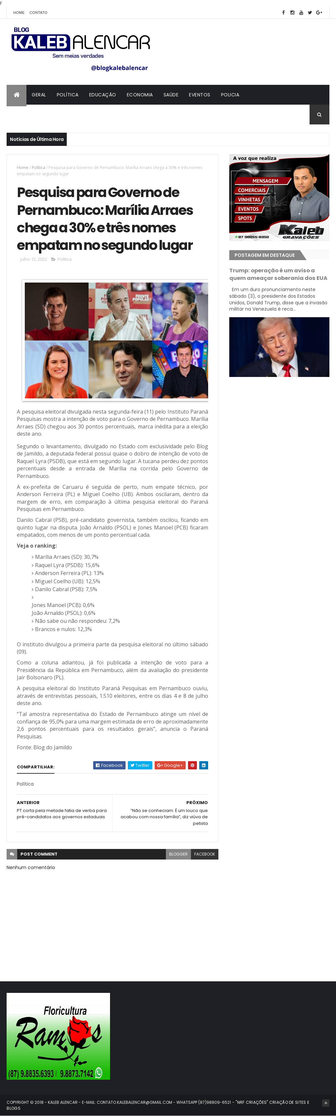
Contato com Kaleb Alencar (49, 114)
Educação (102, 94)
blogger (178, 854)
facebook (204, 854)
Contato (39, 13)
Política (68, 94)
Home (18, 13)
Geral (39, 94)
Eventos (199, 94)
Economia (140, 94)
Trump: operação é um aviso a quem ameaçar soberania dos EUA (278, 274)
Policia (230, 94)
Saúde (171, 94)
